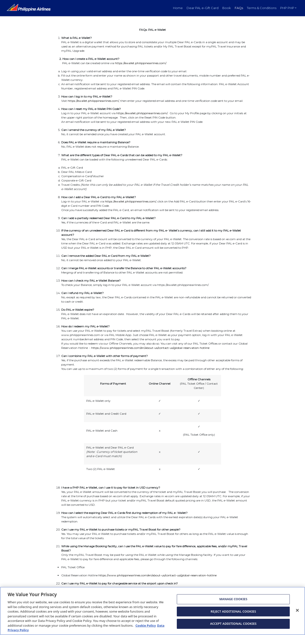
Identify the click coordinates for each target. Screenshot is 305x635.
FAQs (239, 8)
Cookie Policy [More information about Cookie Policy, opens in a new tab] (145, 628)
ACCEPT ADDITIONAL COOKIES (233, 626)
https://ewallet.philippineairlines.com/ (140, 63)
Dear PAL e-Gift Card (203, 8)
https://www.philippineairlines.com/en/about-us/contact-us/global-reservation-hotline (150, 348)
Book (226, 8)
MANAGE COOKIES (233, 602)
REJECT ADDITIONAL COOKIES (233, 614)
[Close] (297, 613)
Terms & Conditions (261, 8)
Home (178, 8)
